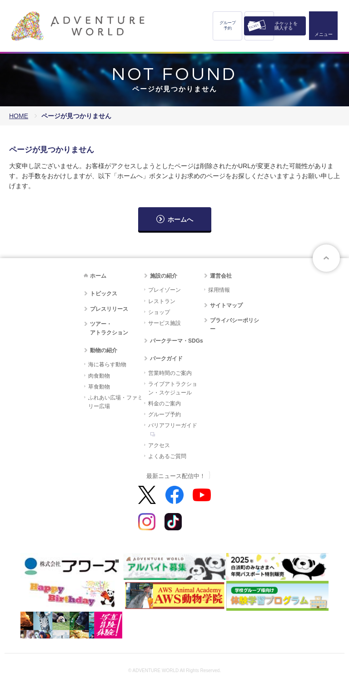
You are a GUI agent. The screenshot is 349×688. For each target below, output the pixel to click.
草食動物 (99, 387)
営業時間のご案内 (170, 373)
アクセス (159, 445)
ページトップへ (326, 258)
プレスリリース (109, 309)
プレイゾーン (164, 290)
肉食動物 (99, 376)
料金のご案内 (164, 403)
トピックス (103, 293)
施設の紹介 (163, 276)
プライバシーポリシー (234, 324)
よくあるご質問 (167, 456)
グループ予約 (227, 25)
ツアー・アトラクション (109, 328)
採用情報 (219, 290)
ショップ (159, 312)
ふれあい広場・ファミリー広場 (115, 401)
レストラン (161, 301)
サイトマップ (226, 305)
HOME (18, 116)
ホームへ (180, 219)
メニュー (323, 34)
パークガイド (166, 358)
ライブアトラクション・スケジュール (172, 388)
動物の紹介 (103, 350)
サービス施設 (164, 323)
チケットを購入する (286, 25)
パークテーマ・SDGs (176, 341)
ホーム (98, 276)
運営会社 (221, 276)
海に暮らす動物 (107, 364)
